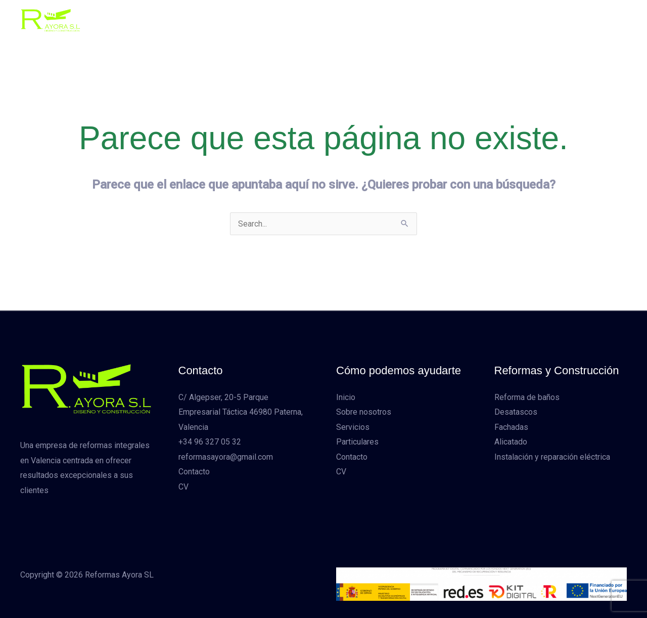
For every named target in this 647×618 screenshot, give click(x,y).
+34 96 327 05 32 (209, 442)
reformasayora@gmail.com (225, 457)
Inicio (222, 20)
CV (480, 20)
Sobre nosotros (275, 20)
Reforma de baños (527, 397)
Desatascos (515, 412)
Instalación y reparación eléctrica (552, 457)
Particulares (390, 20)
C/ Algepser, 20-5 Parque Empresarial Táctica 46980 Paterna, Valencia (240, 412)
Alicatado (510, 442)
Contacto (443, 20)
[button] (565, 20)
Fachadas (511, 427)
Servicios (336, 20)
